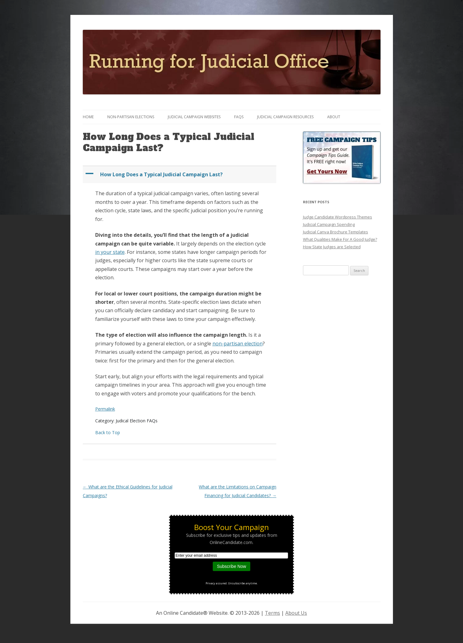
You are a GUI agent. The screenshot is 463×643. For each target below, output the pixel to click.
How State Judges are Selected (332, 247)
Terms (272, 612)
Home (88, 116)
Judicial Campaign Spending (329, 224)
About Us (296, 612)
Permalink (105, 409)
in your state (110, 252)
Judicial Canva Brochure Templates (335, 232)
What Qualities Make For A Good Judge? (340, 239)
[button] (180, 175)
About (333, 116)
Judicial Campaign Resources (285, 116)
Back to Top (107, 432)
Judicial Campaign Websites (194, 116)
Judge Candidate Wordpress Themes (337, 217)
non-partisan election (237, 343)
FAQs (238, 116)
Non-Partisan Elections (130, 116)
